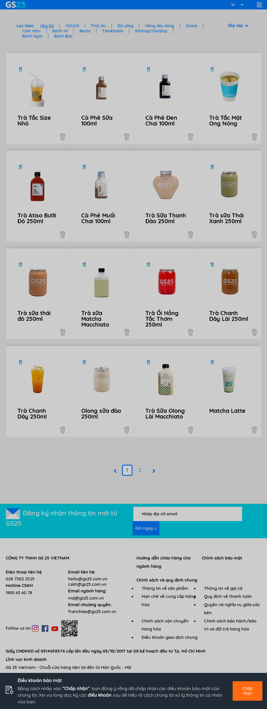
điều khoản (100, 695)
